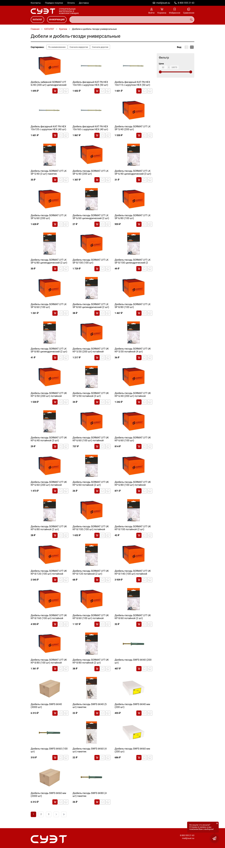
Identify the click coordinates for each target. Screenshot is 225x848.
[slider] (160, 71)
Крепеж (63, 29)
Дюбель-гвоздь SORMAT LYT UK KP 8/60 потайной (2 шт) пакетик (133, 617)
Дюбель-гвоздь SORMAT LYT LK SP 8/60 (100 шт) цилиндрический (49, 306)
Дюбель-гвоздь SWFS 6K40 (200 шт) (133, 661)
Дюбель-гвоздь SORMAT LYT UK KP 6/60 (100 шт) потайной (91, 439)
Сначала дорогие (100, 47)
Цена (161, 64)
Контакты (36, 3)
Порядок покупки (54, 3)
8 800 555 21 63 (186, 2)
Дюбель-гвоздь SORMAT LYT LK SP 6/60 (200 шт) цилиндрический (49, 217)
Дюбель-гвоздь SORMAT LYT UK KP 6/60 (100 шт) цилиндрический (133, 439)
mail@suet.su (163, 2)
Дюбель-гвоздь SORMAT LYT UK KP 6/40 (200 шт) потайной (133, 394)
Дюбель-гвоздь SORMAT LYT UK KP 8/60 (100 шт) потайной (91, 617)
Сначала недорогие (79, 47)
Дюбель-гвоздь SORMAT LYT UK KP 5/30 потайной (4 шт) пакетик (133, 350)
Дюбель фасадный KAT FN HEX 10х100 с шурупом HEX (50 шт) (90, 83)
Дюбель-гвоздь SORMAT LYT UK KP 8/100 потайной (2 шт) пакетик (133, 528)
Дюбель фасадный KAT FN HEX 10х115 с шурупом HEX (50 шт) (132, 83)
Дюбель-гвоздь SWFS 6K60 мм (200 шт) (132, 750)
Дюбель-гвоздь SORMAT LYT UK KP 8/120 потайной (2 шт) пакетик (91, 572)
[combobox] (131, 19)
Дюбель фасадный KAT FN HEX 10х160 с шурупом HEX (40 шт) (90, 128)
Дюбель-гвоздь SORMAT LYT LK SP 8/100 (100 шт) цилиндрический (90, 261)
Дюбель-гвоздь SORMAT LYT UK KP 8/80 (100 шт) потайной (49, 661)
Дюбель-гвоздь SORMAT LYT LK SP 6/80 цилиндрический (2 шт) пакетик (49, 261)
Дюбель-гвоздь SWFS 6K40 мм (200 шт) (132, 705)
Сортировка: (37, 47)
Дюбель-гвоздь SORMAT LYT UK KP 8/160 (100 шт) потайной (49, 617)
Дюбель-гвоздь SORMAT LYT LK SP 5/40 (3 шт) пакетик (49, 172)
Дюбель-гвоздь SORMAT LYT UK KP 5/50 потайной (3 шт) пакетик (91, 395)
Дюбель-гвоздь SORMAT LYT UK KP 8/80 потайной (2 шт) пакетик (91, 661)
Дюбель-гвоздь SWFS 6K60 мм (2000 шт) (48, 794)
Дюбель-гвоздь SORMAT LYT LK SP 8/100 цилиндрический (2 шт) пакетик (133, 261)
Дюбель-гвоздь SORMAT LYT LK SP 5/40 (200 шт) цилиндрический (133, 128)
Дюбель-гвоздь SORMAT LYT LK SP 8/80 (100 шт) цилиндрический (133, 306)
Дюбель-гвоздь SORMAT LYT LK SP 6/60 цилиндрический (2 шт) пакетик (91, 217)
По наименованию (57, 47)
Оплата (71, 3)
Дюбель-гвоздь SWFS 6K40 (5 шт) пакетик (90, 705)
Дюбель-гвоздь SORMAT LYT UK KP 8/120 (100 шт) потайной (49, 572)
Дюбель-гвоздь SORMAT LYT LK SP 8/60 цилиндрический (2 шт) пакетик (91, 306)
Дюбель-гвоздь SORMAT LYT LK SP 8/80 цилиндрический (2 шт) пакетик (49, 350)
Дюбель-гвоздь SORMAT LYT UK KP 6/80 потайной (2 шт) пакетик (49, 528)
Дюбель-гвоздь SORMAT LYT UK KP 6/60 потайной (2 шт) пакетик (91, 484)
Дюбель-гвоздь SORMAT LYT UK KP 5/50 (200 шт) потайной (49, 394)
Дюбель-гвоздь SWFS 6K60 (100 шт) (49, 750)
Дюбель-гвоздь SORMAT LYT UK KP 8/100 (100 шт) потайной (91, 528)
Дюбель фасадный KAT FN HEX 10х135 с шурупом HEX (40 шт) (48, 128)
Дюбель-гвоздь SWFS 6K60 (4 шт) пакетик (90, 750)
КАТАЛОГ (37, 19)
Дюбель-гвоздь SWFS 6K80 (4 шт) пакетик (90, 794)
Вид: (179, 47)
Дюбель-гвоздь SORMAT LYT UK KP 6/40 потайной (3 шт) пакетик (49, 439)
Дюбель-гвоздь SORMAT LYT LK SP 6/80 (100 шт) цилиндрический (133, 217)
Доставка (84, 3)
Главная (35, 29)
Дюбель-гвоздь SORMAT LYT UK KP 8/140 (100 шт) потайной (133, 572)
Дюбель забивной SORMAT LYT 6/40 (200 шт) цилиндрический (48, 83)
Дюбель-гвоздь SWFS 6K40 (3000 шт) (46, 705)
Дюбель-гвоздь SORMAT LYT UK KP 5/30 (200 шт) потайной (91, 350)
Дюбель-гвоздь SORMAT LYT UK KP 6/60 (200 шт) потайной (49, 483)
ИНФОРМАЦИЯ (57, 19)
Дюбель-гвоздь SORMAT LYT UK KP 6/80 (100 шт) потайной (133, 483)
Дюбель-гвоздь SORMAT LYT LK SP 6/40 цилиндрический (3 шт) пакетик (133, 172)
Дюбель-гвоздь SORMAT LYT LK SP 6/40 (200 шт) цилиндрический (90, 172)
